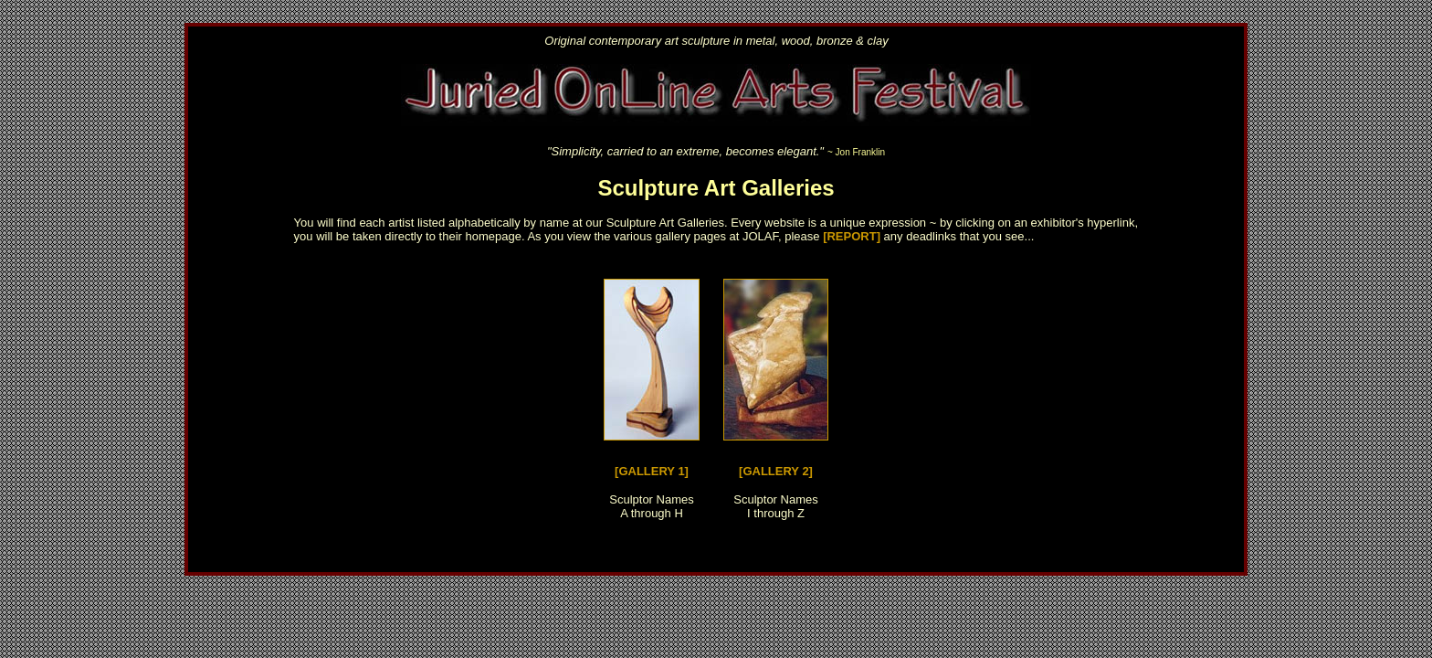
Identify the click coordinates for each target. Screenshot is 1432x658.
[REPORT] (851, 236)
